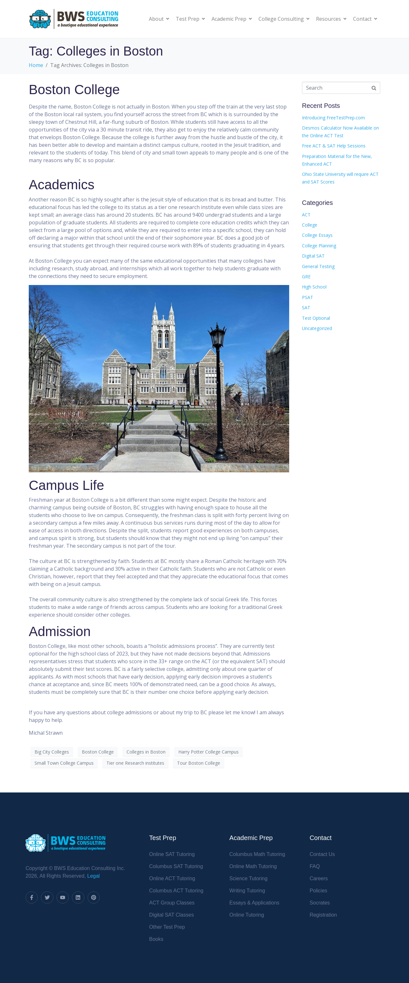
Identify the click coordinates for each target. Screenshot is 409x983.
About (159, 18)
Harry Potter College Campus (208, 752)
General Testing (318, 266)
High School (314, 287)
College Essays (317, 235)
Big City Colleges (52, 752)
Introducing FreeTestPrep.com (333, 118)
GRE (306, 277)
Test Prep (190, 18)
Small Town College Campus (64, 763)
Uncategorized (317, 328)
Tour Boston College (198, 763)
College (309, 225)
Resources (331, 18)
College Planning (319, 246)
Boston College (74, 89)
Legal (93, 876)
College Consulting (284, 18)
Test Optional (316, 318)
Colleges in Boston (146, 752)
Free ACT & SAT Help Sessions (334, 146)
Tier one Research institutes (135, 763)
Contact (365, 18)
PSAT (307, 297)
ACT (306, 215)
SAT (306, 307)
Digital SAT (313, 256)
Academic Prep (232, 18)
